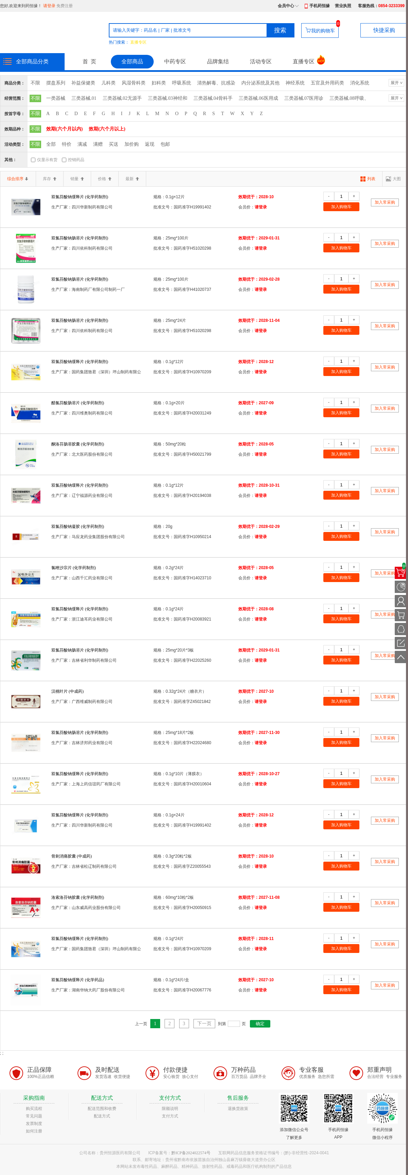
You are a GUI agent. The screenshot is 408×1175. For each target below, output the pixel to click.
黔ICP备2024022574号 (190, 1152)
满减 (82, 144)
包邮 (165, 144)
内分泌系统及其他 (260, 82)
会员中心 (286, 5)
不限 (35, 82)
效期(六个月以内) (64, 128)
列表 (371, 178)
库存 (49, 179)
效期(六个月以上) (107, 128)
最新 (132, 179)
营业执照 (343, 5)
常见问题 (34, 1116)
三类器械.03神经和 (167, 98)
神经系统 (295, 82)
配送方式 (102, 1116)
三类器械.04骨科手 (213, 98)
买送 (113, 144)
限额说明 (170, 1108)
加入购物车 (341, 206)
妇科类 (159, 82)
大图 (397, 178)
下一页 (204, 1023)
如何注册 (34, 1131)
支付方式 (170, 1116)
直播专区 (138, 42)
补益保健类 (83, 82)
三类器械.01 (84, 98)
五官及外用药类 (327, 82)
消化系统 (359, 82)
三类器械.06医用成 (258, 98)
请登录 (49, 5)
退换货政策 (238, 1108)
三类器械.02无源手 (122, 98)
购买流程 (34, 1108)
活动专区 (261, 61)
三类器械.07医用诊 (304, 98)
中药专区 (175, 61)
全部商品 (132, 61)
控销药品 (76, 159)
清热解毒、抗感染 (216, 82)
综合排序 (18, 179)
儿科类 (108, 82)
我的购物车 (323, 30)
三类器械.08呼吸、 (349, 98)
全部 (51, 144)
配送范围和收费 (102, 1108)
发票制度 (34, 1123)
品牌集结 (218, 61)
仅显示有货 (47, 159)
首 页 (89, 61)
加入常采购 (385, 202)
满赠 (98, 144)
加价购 (131, 144)
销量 (77, 179)
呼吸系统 (181, 82)
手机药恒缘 (319, 5)
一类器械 (55, 98)
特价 (66, 144)
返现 (149, 144)
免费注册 (64, 5)
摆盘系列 (55, 82)
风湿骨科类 (134, 82)
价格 (105, 179)
